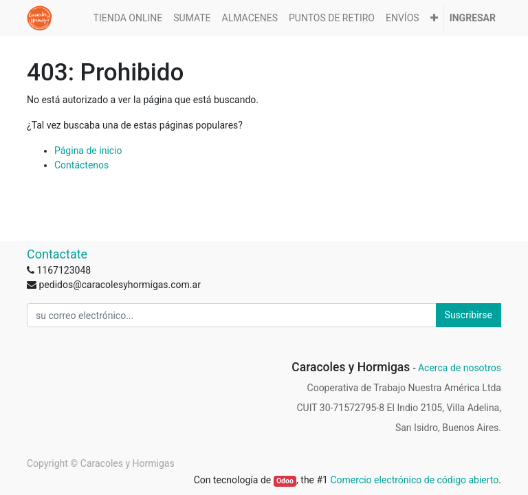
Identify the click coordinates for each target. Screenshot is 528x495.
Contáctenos (81, 165)
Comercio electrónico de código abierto (414, 479)
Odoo (285, 480)
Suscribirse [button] (468, 314)
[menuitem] (128, 18)
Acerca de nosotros (459, 367)
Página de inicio (88, 150)
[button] (434, 18)
